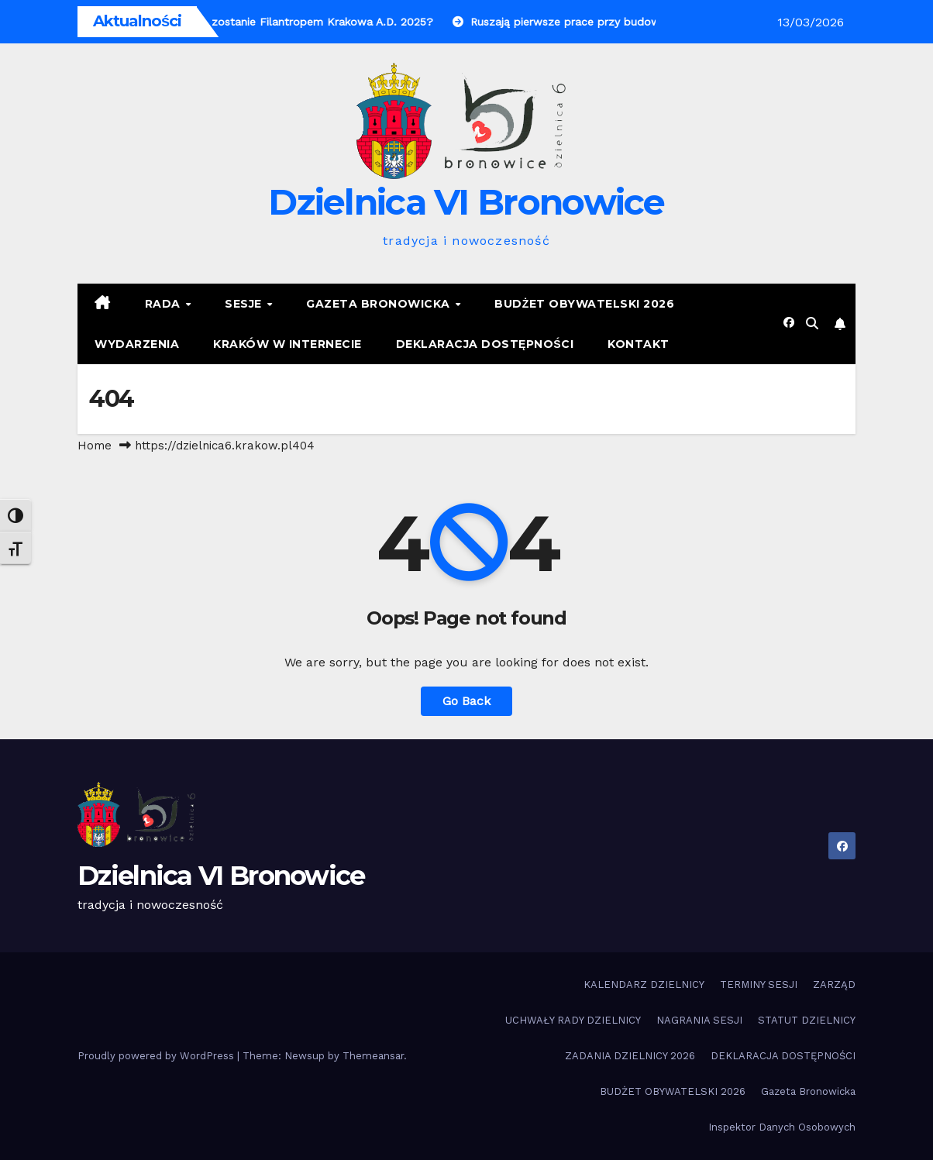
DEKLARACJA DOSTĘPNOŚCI (485, 344)
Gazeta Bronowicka (379, 304)
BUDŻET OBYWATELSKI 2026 (584, 304)
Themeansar (373, 1056)
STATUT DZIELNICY (807, 1020)
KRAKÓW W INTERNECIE (287, 344)
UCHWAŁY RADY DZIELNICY (573, 1020)
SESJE (245, 304)
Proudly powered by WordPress (157, 1056)
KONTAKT (639, 344)
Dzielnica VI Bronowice (466, 202)
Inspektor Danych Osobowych (782, 1127)
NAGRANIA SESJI (699, 1020)
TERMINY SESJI (758, 984)
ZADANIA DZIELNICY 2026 (630, 1056)
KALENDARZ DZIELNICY (644, 984)
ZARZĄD (834, 984)
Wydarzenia (137, 344)
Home (94, 446)
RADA (164, 304)
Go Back (466, 701)
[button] (812, 323)
